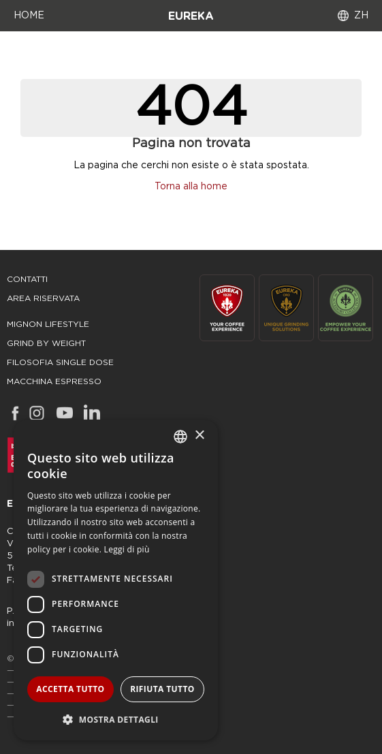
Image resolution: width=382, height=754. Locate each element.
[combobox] (180, 436)
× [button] (199, 435)
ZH (361, 15)
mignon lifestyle (48, 324)
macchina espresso (54, 381)
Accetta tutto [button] (70, 689)
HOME (29, 15)
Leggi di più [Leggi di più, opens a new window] (127, 549)
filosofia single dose (60, 362)
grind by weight (46, 343)
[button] (115, 719)
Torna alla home (191, 186)
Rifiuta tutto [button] (162, 689)
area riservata (43, 298)
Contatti (27, 279)
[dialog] (116, 580)
